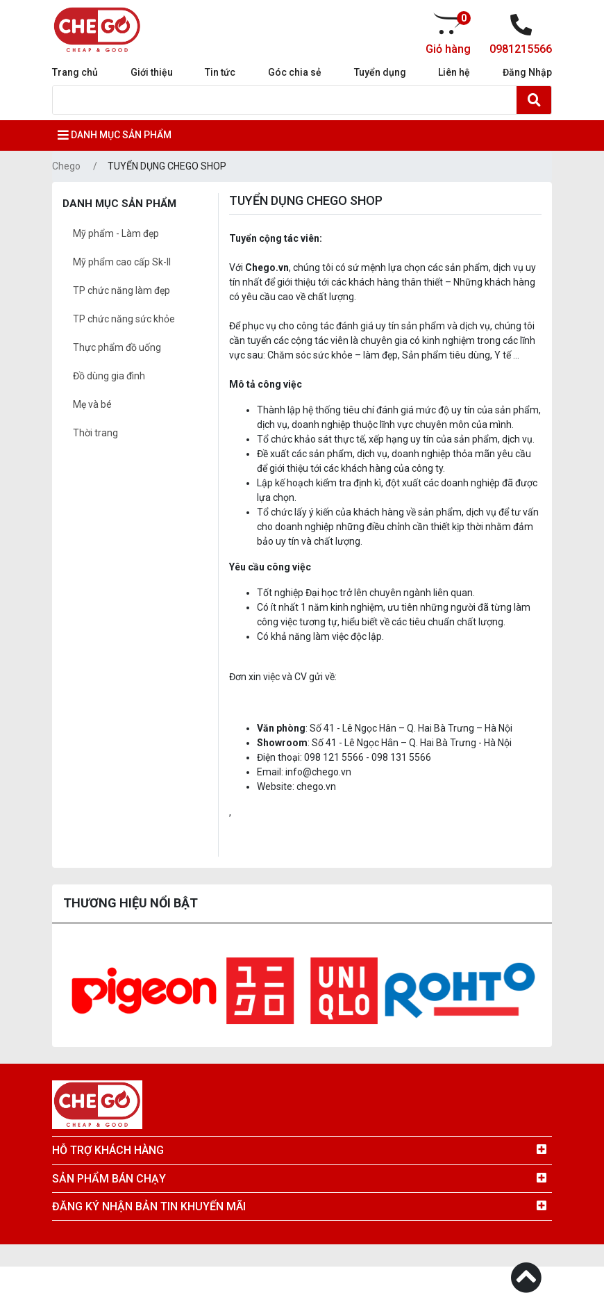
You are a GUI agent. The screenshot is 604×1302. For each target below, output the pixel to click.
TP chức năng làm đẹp (121, 290)
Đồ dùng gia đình (109, 375)
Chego (66, 166)
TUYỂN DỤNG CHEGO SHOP (167, 166)
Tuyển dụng (380, 72)
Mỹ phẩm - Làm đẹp (116, 233)
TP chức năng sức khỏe (124, 318)
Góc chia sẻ (294, 72)
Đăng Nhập (527, 72)
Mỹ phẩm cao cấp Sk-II (122, 261)
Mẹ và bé (92, 404)
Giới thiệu (152, 72)
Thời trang (95, 432)
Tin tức (220, 72)
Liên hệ (454, 72)
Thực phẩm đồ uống (117, 347)
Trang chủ (75, 72)
